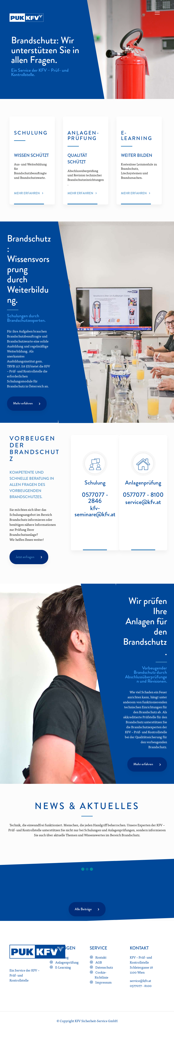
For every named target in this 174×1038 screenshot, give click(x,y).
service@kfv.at (143, 504)
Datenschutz (104, 968)
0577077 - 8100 (143, 497)
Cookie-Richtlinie (101, 976)
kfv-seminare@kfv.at (95, 513)
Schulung (62, 958)
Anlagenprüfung (67, 963)
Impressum (103, 983)
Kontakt (100, 958)
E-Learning (63, 968)
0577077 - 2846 (95, 500)
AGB (98, 963)
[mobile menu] (157, 12)
